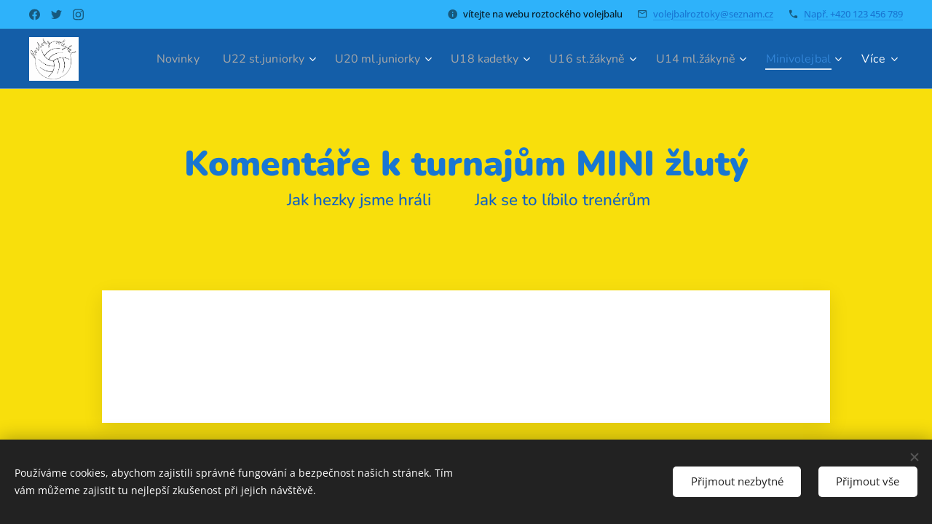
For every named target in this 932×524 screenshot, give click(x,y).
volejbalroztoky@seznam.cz (713, 13)
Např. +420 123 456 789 (853, 13)
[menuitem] (139, 59)
